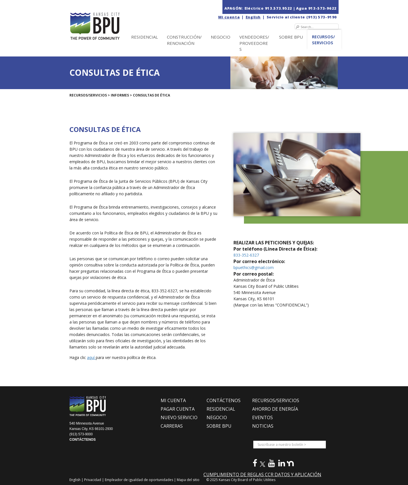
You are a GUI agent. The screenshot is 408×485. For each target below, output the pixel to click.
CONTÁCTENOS (82, 440)
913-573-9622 (322, 8)
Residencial (144, 37)
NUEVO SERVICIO (179, 417)
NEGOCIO (220, 37)
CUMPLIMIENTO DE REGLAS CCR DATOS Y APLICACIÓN (262, 474)
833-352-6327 (246, 255)
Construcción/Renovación (184, 40)
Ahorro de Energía (275, 409)
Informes (120, 95)
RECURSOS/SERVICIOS (275, 400)
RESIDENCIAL (221, 409)
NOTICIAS (262, 426)
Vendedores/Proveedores (254, 43)
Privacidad (93, 479)
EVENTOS (262, 417)
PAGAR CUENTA (178, 409)
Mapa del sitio (188, 479)
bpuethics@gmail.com (253, 267)
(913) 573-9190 (321, 17)
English (253, 17)
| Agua (300, 8)
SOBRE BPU (291, 37)
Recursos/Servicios (323, 39)
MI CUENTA (173, 400)
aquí (91, 357)
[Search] (317, 27)
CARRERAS (172, 426)
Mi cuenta (229, 17)
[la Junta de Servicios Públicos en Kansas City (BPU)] (107, 20)
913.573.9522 (278, 8)
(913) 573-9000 (81, 434)
